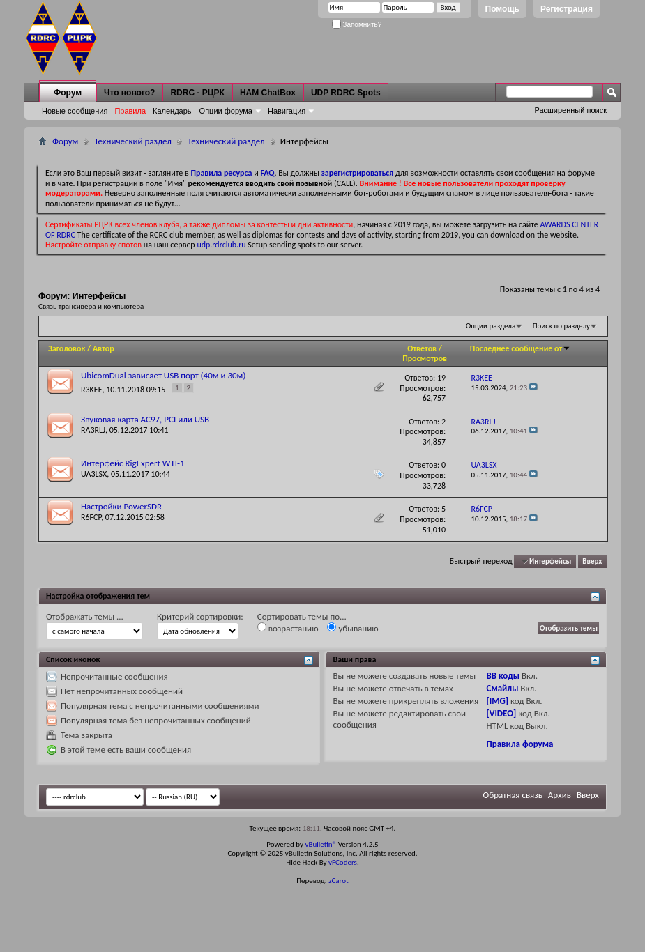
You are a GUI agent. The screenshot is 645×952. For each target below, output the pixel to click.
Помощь (502, 9)
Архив (559, 795)
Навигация (286, 111)
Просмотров (424, 358)
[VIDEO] (502, 713)
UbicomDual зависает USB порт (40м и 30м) (163, 375)
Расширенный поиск (570, 110)
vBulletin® (320, 844)
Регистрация (566, 9)
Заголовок (66, 348)
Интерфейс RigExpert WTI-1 (133, 463)
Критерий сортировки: (200, 616)
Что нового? (129, 93)
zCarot (338, 880)
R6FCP (91, 517)
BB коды (503, 675)
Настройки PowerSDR (121, 506)
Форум (68, 93)
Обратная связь (512, 795)
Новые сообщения (74, 111)
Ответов (422, 348)
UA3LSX (94, 474)
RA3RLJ (93, 430)
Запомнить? (357, 25)
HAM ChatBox (268, 93)
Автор (103, 348)
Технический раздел (133, 141)
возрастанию (288, 628)
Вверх (592, 561)
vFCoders (342, 862)
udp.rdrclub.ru (221, 244)
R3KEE (92, 389)
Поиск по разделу (561, 325)
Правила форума (520, 744)
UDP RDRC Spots (346, 93)
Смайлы (503, 688)
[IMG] (498, 701)
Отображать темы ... (84, 616)
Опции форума (225, 111)
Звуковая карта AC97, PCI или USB (145, 419)
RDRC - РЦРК (197, 93)
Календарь (172, 111)
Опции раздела (490, 325)
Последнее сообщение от (520, 348)
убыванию (352, 628)
